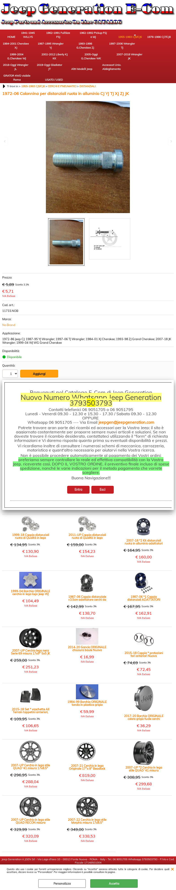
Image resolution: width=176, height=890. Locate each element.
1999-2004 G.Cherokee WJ (86, 48)
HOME (12, 37)
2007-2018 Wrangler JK (160, 48)
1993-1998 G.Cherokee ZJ (37, 48)
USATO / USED (135, 63)
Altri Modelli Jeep (61, 61)
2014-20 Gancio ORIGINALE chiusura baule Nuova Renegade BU (87, 632)
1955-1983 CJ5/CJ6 (111, 35)
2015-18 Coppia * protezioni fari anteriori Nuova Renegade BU (143, 638)
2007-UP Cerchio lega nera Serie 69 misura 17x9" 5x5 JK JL (30, 635)
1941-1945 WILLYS (37, 35)
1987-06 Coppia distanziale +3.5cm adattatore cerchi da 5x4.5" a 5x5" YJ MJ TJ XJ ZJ (87, 582)
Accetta (114, 883)
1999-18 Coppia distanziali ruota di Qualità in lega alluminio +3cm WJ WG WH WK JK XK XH (30, 520)
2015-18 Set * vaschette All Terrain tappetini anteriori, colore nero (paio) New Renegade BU (30, 694)
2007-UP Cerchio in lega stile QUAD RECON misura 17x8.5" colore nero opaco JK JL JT (30, 805)
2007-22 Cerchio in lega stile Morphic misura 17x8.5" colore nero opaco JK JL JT (87, 805)
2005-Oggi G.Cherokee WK (136, 48)
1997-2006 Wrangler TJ (61, 48)
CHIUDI (172, 869)
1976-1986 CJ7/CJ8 (135, 35)
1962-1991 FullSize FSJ (61, 35)
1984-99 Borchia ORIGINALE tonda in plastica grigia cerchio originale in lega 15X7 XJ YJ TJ (87, 687)
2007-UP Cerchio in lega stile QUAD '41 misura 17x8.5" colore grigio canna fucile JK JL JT (30, 750)
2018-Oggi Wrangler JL (12, 61)
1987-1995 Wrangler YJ (12, 48)
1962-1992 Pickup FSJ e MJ (86, 35)
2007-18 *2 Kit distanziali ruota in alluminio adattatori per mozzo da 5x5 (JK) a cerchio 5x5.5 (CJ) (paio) (144, 525)
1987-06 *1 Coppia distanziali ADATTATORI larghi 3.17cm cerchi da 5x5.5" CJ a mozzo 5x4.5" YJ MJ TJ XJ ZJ (143, 582)
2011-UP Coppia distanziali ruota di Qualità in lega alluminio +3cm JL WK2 (87, 520)
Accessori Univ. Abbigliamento (86, 61)
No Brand (8, 309)
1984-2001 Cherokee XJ (160, 35)
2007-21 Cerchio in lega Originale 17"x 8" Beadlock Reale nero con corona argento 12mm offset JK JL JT (87, 751)
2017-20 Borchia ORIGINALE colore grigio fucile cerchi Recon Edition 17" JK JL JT (143, 701)
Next (171, 141)
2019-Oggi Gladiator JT (37, 61)
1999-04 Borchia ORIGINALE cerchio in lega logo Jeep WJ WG (30, 576)
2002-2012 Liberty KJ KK (111, 48)
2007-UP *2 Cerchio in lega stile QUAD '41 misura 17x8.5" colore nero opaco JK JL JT (144, 752)
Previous (5, 141)
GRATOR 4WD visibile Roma (111, 61)
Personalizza (62, 883)
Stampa (13, 377)
